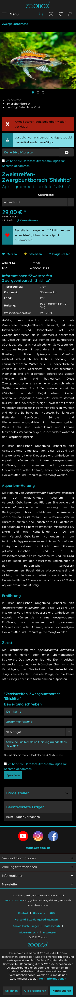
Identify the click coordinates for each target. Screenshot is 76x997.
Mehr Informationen (52, 978)
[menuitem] (10, 14)
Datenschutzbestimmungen (41, 161)
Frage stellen (61, 254)
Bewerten (33, 254)
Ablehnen (11, 991)
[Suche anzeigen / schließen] (41, 14)
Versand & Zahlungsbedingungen (36, 919)
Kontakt (23, 913)
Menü (10, 13)
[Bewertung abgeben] (38, 732)
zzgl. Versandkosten (26, 220)
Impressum (50, 932)
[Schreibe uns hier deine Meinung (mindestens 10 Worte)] (38, 744)
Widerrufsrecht (28, 932)
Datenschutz (52, 926)
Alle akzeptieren (35, 991)
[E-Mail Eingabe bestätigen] (66, 152)
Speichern (13, 775)
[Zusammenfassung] (38, 722)
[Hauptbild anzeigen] (33, 92)
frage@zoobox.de (38, 848)
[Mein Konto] (51, 14)
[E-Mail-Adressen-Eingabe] (31, 152)
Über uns (39, 913)
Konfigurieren (61, 991)
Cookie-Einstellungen (26, 926)
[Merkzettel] (61, 14)
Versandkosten (13, 900)
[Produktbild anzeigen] (38, 92)
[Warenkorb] (71, 14)
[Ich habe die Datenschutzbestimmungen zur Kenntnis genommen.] (3, 160)
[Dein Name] (38, 712)
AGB (52, 913)
